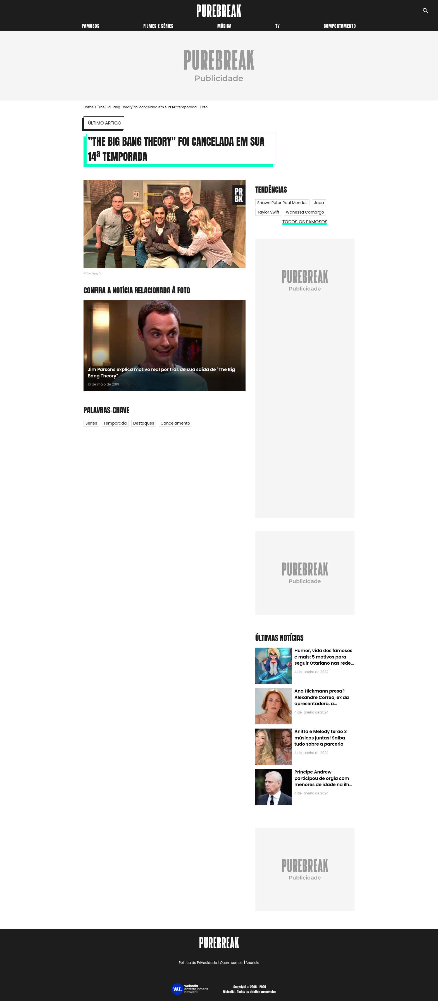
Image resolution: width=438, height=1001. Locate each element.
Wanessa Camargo (305, 212)
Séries (91, 423)
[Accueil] (219, 10)
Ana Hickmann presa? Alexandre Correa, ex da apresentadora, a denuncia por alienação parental (321, 703)
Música (224, 26)
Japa (319, 202)
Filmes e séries (158, 26)
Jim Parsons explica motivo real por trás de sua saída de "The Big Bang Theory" (161, 372)
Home (89, 107)
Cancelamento (175, 423)
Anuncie (252, 962)
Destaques (143, 423)
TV (277, 26)
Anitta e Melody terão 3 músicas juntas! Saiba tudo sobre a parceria (320, 737)
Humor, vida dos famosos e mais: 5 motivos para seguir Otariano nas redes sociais (323, 659)
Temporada (115, 423)
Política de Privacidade (198, 962)
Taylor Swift (268, 212)
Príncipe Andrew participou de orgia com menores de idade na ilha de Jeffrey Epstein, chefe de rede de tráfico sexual (323, 784)
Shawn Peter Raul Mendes (282, 202)
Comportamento (340, 26)
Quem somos (231, 962)
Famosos (90, 26)
